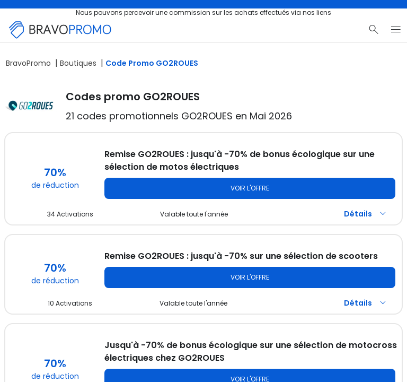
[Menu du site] (396, 30)
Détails (366, 213)
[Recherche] (374, 30)
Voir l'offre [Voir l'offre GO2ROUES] (250, 188)
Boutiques (78, 63)
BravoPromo (28, 63)
